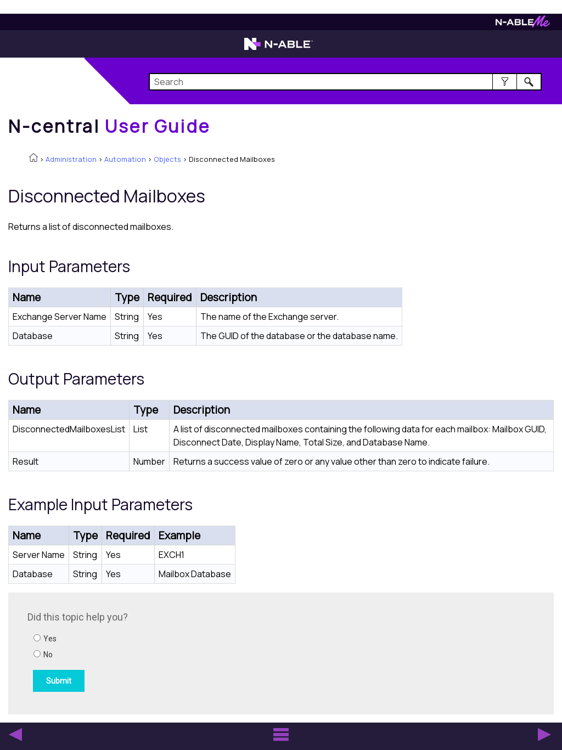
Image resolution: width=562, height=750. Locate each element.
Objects (167, 159)
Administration (71, 159)
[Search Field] (345, 82)
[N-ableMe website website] (523, 24)
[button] (504, 82)
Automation (125, 159)
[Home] (109, 126)
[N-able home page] (278, 49)
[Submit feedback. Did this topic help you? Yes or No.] (175, 651)
